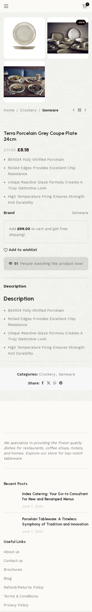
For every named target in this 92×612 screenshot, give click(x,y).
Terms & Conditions (21, 596)
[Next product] (85, 110)
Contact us (13, 560)
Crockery (28, 110)
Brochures (13, 569)
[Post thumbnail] (11, 500)
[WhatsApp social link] (55, 383)
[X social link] (48, 383)
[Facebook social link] (42, 383)
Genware (50, 110)
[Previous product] (74, 110)
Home (9, 110)
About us (11, 552)
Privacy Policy (16, 605)
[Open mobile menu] (6, 6)
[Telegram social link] (61, 383)
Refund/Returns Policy (24, 587)
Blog (8, 578)
